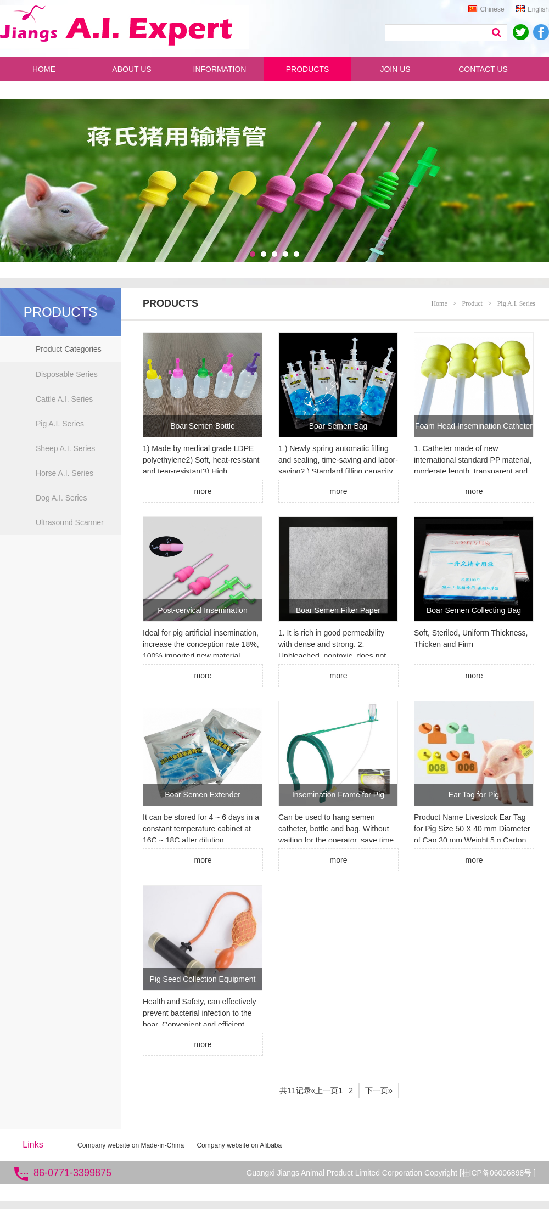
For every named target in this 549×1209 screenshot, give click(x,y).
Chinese (486, 9)
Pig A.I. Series (60, 423)
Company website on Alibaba (239, 1145)
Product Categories (69, 349)
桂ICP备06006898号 (498, 1172)
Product (472, 303)
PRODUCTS (307, 69)
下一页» (379, 1090)
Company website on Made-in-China (130, 1145)
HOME (43, 69)
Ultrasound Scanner (70, 522)
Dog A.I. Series (61, 497)
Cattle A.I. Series (64, 399)
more (203, 491)
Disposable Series (67, 374)
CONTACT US (483, 69)
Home (439, 303)
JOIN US (395, 69)
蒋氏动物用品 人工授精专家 (125, 27)
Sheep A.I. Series (65, 448)
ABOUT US (131, 69)
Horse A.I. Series (64, 473)
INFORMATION (220, 69)
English (532, 9)
